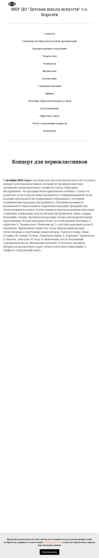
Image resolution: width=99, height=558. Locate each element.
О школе (49, 33)
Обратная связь (49, 115)
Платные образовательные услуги (49, 100)
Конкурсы (49, 63)
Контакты (49, 130)
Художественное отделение (49, 48)
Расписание (49, 78)
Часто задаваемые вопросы (49, 123)
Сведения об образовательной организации (49, 41)
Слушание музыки (49, 85)
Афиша (49, 93)
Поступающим (49, 108)
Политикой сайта (53, 542)
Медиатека (49, 71)
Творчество (49, 56)
